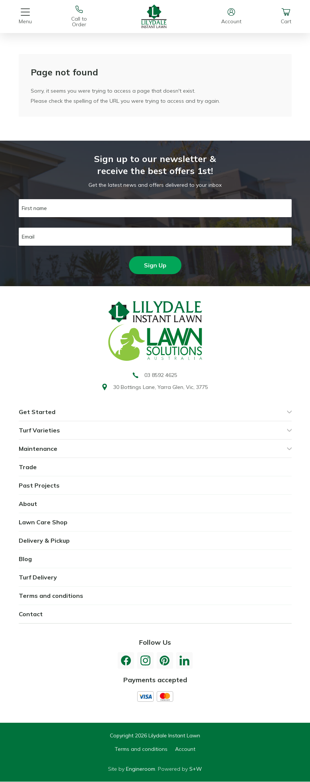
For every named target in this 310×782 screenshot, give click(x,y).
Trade (28, 467)
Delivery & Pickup (44, 540)
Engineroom (140, 768)
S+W (195, 768)
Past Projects (39, 485)
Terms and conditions (51, 595)
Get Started (37, 412)
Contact (31, 614)
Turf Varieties (39, 430)
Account (185, 749)
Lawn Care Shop (43, 522)
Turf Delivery (38, 577)
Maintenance (38, 448)
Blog (25, 559)
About (28, 503)
